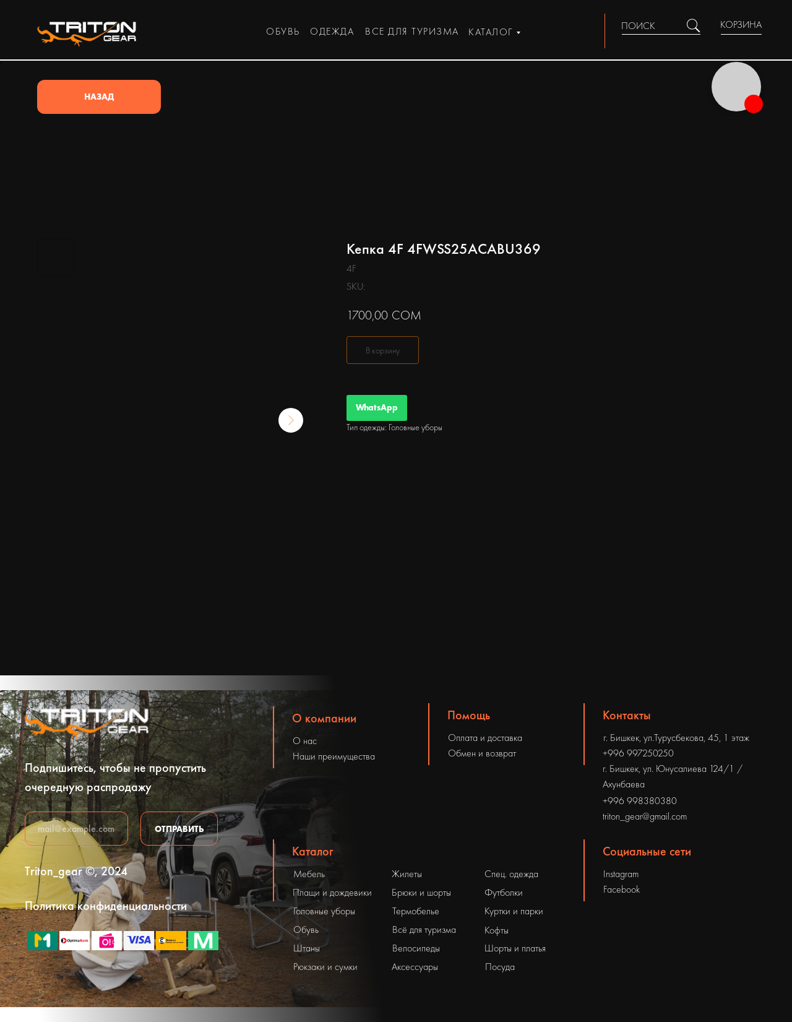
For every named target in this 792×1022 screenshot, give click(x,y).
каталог (490, 31)
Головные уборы (324, 910)
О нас (305, 740)
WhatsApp (377, 407)
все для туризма (412, 31)
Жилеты (407, 873)
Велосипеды (416, 948)
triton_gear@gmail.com (645, 816)
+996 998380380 (640, 800)
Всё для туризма (424, 929)
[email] (76, 829)
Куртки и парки (513, 910)
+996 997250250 (638, 753)
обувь (283, 31)
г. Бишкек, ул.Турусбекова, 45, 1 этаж (676, 737)
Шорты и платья (515, 948)
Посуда (500, 966)
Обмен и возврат (482, 753)
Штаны (306, 948)
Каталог (313, 851)
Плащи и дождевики (332, 892)
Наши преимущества (334, 756)
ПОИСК (638, 25)
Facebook (621, 889)
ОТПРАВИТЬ (179, 828)
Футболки (503, 892)
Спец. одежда (511, 873)
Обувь (306, 929)
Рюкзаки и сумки (325, 966)
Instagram (621, 873)
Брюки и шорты (421, 892)
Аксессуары (415, 966)
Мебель (309, 873)
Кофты (496, 930)
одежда (332, 31)
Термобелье (415, 910)
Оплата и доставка (485, 737)
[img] (693, 25)
